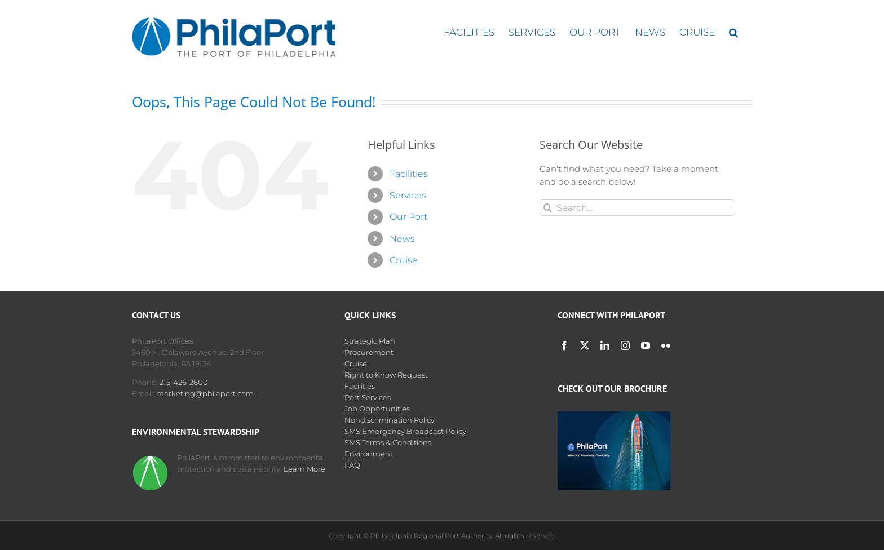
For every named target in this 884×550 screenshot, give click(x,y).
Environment (368, 453)
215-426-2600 (184, 382)
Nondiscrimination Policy (389, 419)
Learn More (304, 468)
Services (408, 195)
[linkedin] (604, 345)
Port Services (367, 397)
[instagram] (625, 345)
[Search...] (637, 207)
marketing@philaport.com (205, 393)
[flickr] (665, 345)
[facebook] (564, 345)
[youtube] (645, 345)
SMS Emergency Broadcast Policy (405, 431)
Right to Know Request (386, 374)
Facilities (409, 173)
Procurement (369, 352)
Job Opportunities (377, 408)
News (402, 238)
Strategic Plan (369, 340)
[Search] (548, 207)
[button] (733, 32)
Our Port (408, 216)
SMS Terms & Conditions (387, 442)
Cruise (404, 260)
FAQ (352, 464)
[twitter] (584, 345)
